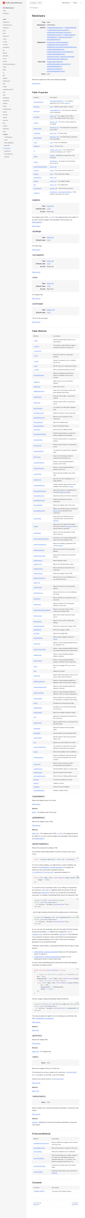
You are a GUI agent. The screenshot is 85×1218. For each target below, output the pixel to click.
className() (37, 474)
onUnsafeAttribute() (40, 747)
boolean (52, 155)
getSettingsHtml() (39, 626)
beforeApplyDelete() (40, 434)
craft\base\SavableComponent (58, 30)
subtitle (36, 181)
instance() (37, 676)
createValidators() (39, 485)
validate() (36, 787)
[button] (13, 7)
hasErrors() (37, 643)
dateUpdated (38, 138)
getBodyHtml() (38, 573)
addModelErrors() (39, 391)
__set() (35, 366)
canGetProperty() (39, 462)
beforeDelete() (38, 440)
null (55, 116)
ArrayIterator (54, 161)
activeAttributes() (39, 375)
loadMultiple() (38, 708)
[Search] (36, 3)
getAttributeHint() (39, 550)
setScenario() (38, 772)
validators (37, 193)
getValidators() (38, 638)
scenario (67, 103)
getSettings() (38, 621)
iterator (36, 162)
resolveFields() (38, 1172)
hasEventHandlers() (40, 649)
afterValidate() (38, 408)
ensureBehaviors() (39, 511)
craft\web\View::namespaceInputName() (47, 957)
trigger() (36, 783)
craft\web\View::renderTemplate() (51, 867)
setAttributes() (38, 769)
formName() (37, 533)
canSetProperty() (39, 468)
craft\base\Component (54, 35)
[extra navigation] (81, 3)
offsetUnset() (38, 738)
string (51, 116)
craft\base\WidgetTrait (54, 66)
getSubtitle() (37, 630)
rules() (71, 486)
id (34, 151)
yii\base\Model (52, 37)
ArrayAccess (51, 42)
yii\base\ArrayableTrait (54, 69)
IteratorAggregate (62, 42)
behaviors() (37, 457)
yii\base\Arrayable (53, 56)
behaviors (37, 111)
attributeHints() (38, 422)
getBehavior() (38, 564)
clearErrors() (37, 479)
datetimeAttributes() (40, 491)
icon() (35, 666)
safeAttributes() (38, 757)
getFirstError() (38, 587)
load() (35, 703)
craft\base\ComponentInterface (57, 45)
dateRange (37, 133)
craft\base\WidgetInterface (56, 54)
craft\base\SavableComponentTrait (58, 64)
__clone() (36, 346)
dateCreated (37, 128)
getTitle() (36, 633)
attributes (37, 106)
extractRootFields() (39, 1166)
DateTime (53, 127)
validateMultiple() (39, 790)
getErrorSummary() (39, 578)
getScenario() (38, 616)
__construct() (37, 351)
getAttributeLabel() (39, 556)
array (51, 106)
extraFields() (37, 518)
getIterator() (37, 604)
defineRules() (38, 1151)
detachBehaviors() (39, 500)
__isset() (36, 361)
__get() (35, 355)
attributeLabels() (39, 426)
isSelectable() (36, 222)
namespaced (44, 892)
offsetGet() (37, 728)
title (35, 185)
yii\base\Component (65, 37)
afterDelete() (37, 397)
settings (36, 174)
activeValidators (38, 102)
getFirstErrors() (38, 593)
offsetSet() (37, 733)
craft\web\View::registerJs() (44, 1018)
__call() (36, 340)
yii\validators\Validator (57, 101)
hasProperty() (38, 661)
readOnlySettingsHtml (40, 167)
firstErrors (37, 146)
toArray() (55, 520)
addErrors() (37, 386)
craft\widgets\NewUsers (55, 27)
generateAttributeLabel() (41, 539)
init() (35, 671)
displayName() (38, 505)
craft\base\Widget (70, 27)
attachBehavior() (39, 413)
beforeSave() (38, 445)
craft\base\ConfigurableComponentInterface (61, 47)
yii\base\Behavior (55, 110)
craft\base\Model (69, 35)
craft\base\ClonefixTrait (54, 62)
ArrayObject (53, 192)
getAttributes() (38, 560)
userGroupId (37, 188)
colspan (36, 123)
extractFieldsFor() (39, 1158)
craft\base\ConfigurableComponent (58, 32)
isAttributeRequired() (40, 687)
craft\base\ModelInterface (55, 49)
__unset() (36, 369)
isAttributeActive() (39, 681)
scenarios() (37, 764)
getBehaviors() (38, 569)
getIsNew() (37, 598)
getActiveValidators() (40, 544)
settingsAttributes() (39, 776)
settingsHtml (37, 177)
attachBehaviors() (39, 417)
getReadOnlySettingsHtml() (42, 610)
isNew (35, 156)
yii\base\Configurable (67, 56)
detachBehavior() (39, 496)
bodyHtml (36, 117)
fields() (36, 526)
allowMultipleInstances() (41, 1143)
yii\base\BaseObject (53, 39)
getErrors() (37, 582)
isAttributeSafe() (39, 693)
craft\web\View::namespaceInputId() (46, 952)
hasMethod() (37, 655)
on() (35, 742)
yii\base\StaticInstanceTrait (56, 71)
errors (35, 142)
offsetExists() (38, 723)
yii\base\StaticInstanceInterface (57, 59)
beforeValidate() (39, 451)
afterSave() (37, 402)
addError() (37, 382)
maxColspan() (38, 712)
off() (35, 717)
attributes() (37, 429)
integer (52, 122)
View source (36, 83)
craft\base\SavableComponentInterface (60, 52)
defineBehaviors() (39, 1148)
